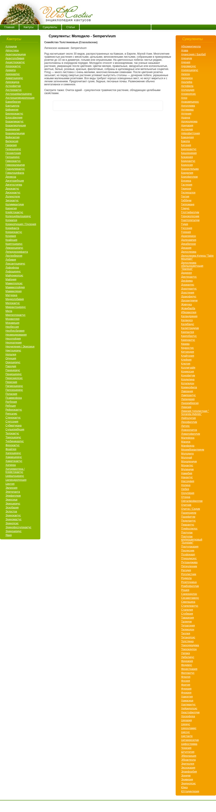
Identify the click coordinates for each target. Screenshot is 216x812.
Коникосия (187, 371)
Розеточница (189, 582)
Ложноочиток (189, 429)
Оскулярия (187, 493)
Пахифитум (188, 516)
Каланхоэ (187, 320)
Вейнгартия (12, 137)
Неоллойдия (13, 338)
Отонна (185, 497)
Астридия (187, 129)
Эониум (186, 775)
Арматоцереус (14, 78)
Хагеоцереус (13, 453)
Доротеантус (189, 288)
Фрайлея (10, 449)
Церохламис (188, 728)
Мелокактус (12, 303)
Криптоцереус (13, 243)
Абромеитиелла (191, 46)
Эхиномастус (13, 519)
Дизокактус (12, 188)
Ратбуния (11, 401)
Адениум (186, 58)
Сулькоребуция (14, 429)
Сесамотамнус (190, 597)
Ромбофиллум (190, 586)
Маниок (185, 441)
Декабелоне (188, 243)
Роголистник (188, 574)
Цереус (185, 724)
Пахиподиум (188, 512)
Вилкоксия (11, 141)
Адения (185, 62)
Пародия (10, 366)
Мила (8, 311)
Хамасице (187, 700)
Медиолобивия (14, 299)
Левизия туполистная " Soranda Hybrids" (195, 413)
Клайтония (187, 355)
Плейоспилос (189, 528)
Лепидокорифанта (16, 251)
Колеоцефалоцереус (18, 216)
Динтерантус (189, 276)
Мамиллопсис (14, 283)
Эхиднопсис (188, 783)
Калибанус (187, 324)
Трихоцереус (13, 437)
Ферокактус (12, 445)
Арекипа (10, 70)
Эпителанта (12, 491)
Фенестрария (189, 669)
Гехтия (185, 196)
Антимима (187, 109)
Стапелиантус (189, 605)
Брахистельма (190, 168)
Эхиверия (187, 779)
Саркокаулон (189, 594)
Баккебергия (13, 101)
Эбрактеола (188, 759)
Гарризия (11, 145)
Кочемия (10, 236)
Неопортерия (13, 342)
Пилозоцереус (14, 390)
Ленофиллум (189, 422)
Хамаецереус (13, 457)
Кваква (185, 343)
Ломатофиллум (190, 433)
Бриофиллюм (189, 176)
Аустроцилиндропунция (19, 97)
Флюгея (185, 676)
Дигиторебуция (14, 180)
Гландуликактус (15, 168)
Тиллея (185, 633)
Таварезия (187, 617)
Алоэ (184, 97)
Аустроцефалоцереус (18, 93)
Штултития (187, 751)
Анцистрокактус (15, 62)
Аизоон (185, 74)
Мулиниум (187, 469)
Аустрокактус (13, 89)
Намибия (186, 473)
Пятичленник (189, 566)
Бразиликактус (14, 121)
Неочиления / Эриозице (19, 346)
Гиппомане (187, 204)
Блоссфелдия (13, 117)
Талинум (186, 621)
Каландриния (189, 316)
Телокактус (12, 433)
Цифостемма (189, 744)
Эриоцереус (12, 503)
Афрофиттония (190, 133)
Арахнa (185, 117)
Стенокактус (13, 417)
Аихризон (187, 78)
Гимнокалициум (15, 164)
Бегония (186, 145)
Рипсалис (11, 413)
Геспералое (188, 192)
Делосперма (188, 251)
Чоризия (186, 747)
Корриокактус (13, 232)
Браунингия (12, 129)
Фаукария (187, 661)
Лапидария (188, 399)
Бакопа (185, 141)
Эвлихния (11, 487)
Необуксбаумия (14, 330)
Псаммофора (13, 397)
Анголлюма (188, 105)
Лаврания (187, 391)
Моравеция (12, 322)
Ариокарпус (12, 74)
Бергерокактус (14, 113)
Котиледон (187, 383)
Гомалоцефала (14, 172)
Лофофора (12, 267)
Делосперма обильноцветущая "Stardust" (192, 265)
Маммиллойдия (15, 287)
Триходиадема (190, 645)
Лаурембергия (189, 403)
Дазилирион (188, 236)
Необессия (12, 326)
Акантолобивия (14, 58)
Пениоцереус (13, 374)
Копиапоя (11, 220)
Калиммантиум (14, 204)
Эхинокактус (13, 515)
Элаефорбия (189, 771)
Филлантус (188, 672)
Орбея (185, 489)
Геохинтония (13, 153)
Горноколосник (190, 216)
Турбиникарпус (14, 441)
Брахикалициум (15, 133)
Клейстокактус (14, 212)
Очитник (186, 504)
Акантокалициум (15, 54)
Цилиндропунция (15, 479)
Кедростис (187, 347)
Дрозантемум (189, 300)
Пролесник (187, 550)
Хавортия (187, 696)
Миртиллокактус (15, 315)
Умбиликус (187, 657)
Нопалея (10, 354)
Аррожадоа (12, 82)
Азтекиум (11, 46)
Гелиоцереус (13, 149)
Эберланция (188, 755)
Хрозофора (188, 716)
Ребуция (10, 405)
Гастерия (186, 184)
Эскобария (12, 507)
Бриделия (187, 172)
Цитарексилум (190, 740)
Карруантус (188, 340)
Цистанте (187, 736)
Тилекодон (187, 629)
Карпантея (187, 332)
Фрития (185, 684)
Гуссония (186, 228)
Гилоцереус (12, 157)
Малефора (187, 437)
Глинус (185, 208)
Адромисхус (188, 66)
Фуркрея (186, 692)
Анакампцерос (190, 101)
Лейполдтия (188, 418)
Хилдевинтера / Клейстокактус (15, 470)
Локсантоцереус (15, 263)
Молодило (187, 453)
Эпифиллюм (13, 495)
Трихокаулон (189, 649)
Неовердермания (16, 334)
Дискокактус (12, 192)
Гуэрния (186, 232)
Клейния (186, 359)
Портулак (187, 532)
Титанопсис (188, 637)
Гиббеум (186, 200)
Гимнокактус (13, 161)
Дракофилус (188, 296)
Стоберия (187, 613)
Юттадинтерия (190, 791)
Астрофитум (13, 86)
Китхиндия (187, 351)
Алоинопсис (188, 93)
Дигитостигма (13, 184)
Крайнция (11, 239)
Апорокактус (13, 66)
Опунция (10, 358)
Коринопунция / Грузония (20, 224)
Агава (184, 50)
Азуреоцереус (189, 70)
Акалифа (186, 82)
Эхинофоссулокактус (18, 527)
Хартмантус (188, 704)
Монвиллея (12, 318)
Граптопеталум (190, 220)
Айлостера (12, 50)
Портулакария (189, 546)
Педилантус (188, 520)
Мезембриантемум (192, 449)
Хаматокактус (13, 461)
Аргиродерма (189, 121)
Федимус (186, 665)
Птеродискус (189, 558)
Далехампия (188, 239)
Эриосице (11, 499)
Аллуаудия (187, 89)
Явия (8, 535)
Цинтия (9, 483)
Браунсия (187, 164)
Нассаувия (187, 481)
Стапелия (187, 609)
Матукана (11, 295)
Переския (11, 382)
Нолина (185, 485)
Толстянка (187, 641)
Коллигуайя (188, 367)
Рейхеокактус (13, 409)
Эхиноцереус (13, 531)
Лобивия (10, 259)
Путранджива (189, 562)
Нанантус (187, 477)
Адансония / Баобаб (193, 54)
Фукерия (186, 688)
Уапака (185, 653)
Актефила (187, 86)
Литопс (185, 425)
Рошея (185, 590)
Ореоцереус (12, 362)
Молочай (186, 457)
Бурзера (186, 180)
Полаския (11, 393)
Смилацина (188, 601)
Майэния (10, 279)
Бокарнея (187, 157)
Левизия (186, 407)
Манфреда (187, 445)
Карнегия (11, 208)
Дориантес (187, 284)
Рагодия (186, 570)
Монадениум (189, 461)
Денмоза (10, 176)
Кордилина (188, 379)
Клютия (185, 363)
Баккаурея (187, 137)
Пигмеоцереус (14, 386)
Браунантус (188, 161)
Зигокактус (12, 200)
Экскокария (188, 767)
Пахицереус (12, 370)
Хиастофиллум (190, 712)
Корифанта (12, 228)
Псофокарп (188, 554)
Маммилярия (13, 291)
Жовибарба (188, 308)
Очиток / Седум (190, 508)
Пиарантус (187, 524)
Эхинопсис (12, 523)
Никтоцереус (13, 350)
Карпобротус (189, 336)
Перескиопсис (14, 378)
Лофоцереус (13, 271)
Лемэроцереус (14, 247)
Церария (186, 720)
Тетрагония (188, 625)
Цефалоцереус (14, 476)
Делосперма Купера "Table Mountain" (197, 257)
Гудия (184, 224)
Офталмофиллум (192, 501)
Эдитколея (187, 763)
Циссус (185, 732)
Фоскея (185, 680)
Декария (186, 247)
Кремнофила (189, 387)
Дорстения (187, 292)
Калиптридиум (190, 328)
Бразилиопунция (15, 125)
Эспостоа (11, 511)
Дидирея (186, 272)
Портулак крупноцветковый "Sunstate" (191, 539)
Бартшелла (12, 105)
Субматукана (13, 425)
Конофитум (188, 375)
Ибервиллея (188, 312)
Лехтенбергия (13, 255)
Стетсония (11, 421)
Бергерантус (188, 149)
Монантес (187, 465)
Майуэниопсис (14, 275)
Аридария (187, 125)
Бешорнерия (189, 153)
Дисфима (187, 280)
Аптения (186, 113)
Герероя (186, 188)
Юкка (184, 787)
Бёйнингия (11, 109)
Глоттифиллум (190, 212)
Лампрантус (188, 395)
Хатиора (10, 465)
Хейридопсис (189, 708)
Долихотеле (12, 196)
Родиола (186, 578)
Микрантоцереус (15, 307)
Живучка (186, 304)
